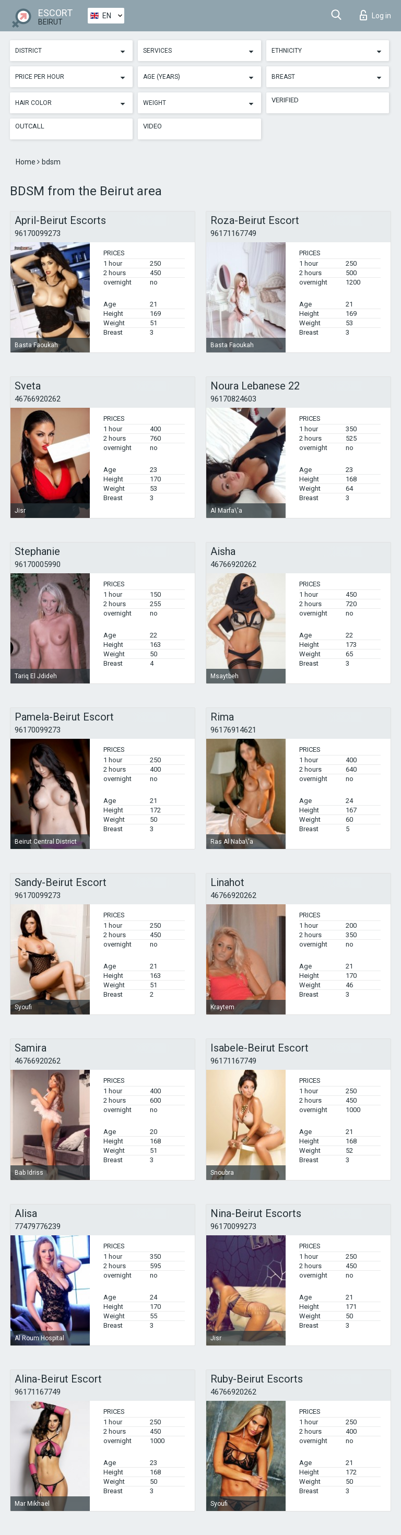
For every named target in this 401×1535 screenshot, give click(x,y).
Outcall (29, 126)
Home (26, 162)
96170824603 (233, 399)
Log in (375, 15)
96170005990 (38, 564)
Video (152, 126)
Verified (285, 100)
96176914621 (233, 730)
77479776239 (38, 1226)
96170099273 (38, 233)
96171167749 (233, 233)
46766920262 (38, 399)
